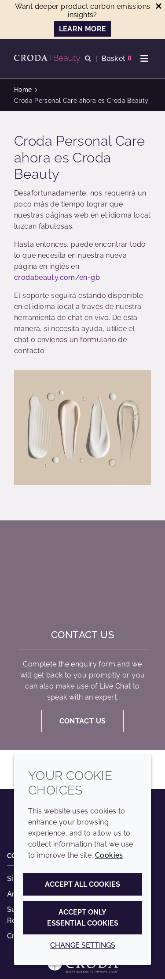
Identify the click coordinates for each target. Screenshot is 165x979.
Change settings (82, 945)
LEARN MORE (82, 29)
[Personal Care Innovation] (48, 59)
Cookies (109, 855)
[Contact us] (82, 574)
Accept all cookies (82, 884)
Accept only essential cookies (82, 917)
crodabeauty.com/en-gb (57, 277)
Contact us (82, 634)
